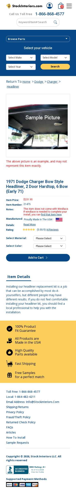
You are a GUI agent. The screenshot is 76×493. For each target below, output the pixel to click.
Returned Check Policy (20, 422)
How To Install (15, 437)
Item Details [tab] (18, 276)
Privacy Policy (15, 412)
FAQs (9, 427)
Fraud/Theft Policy (18, 417)
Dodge (39, 82)
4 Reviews (53, 229)
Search (55, 66)
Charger (52, 82)
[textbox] (38, 39)
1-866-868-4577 (49, 14)
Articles (11, 432)
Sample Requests (17, 442)
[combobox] (38, 39)
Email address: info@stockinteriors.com (32, 402)
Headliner (13, 86)
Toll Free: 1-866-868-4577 (23, 392)
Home (26, 82)
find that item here (51, 214)
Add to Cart (38, 257)
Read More (30, 224)
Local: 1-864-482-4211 (20, 397)
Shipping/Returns (17, 407)
